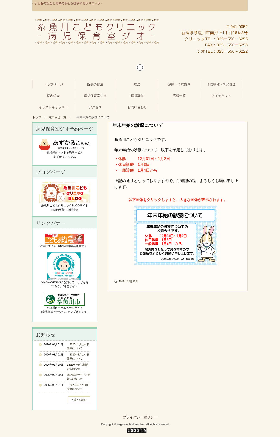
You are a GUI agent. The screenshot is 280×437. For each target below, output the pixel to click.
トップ (36, 117)
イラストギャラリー (53, 107)
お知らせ (46, 334)
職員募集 (137, 95)
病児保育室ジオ (95, 95)
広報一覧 (179, 95)
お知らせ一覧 (57, 117)
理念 (137, 84)
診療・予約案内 (179, 84)
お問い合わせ (137, 107)
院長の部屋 (95, 84)
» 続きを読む (79, 399)
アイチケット (221, 95)
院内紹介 (53, 95)
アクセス (95, 107)
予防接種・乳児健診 (221, 84)
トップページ (53, 84)
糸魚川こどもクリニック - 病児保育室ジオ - (96, 31)
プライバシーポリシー (140, 417)
